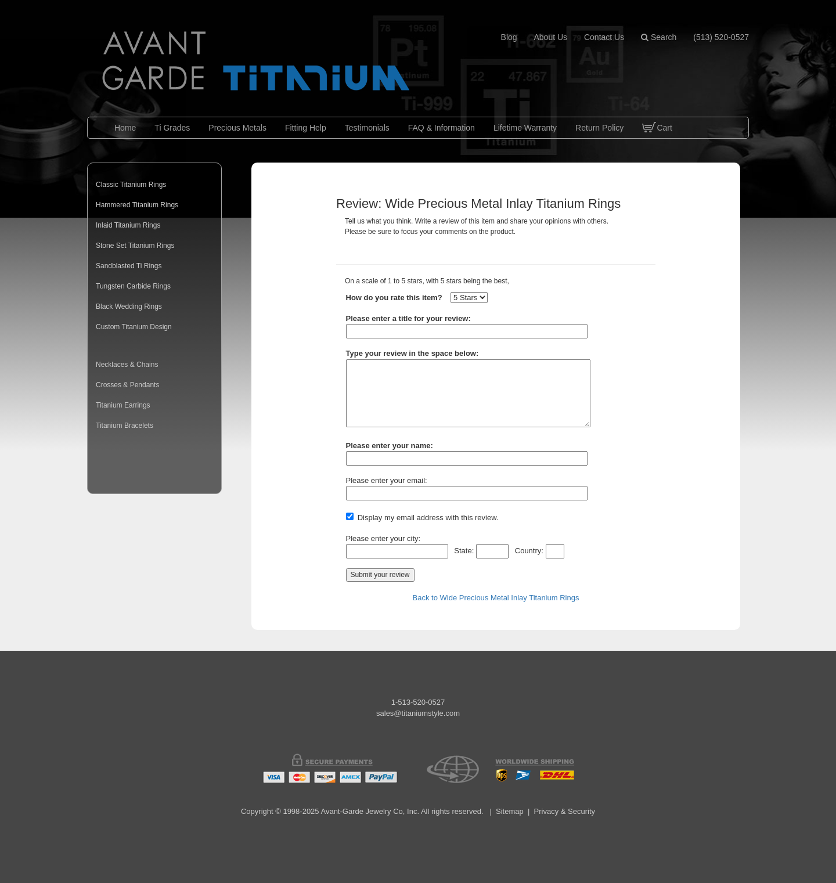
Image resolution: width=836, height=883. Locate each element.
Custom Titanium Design (134, 327)
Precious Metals (237, 127)
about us (550, 37)
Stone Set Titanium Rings (135, 246)
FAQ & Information (441, 127)
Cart (657, 136)
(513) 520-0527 (721, 37)
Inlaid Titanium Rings (128, 225)
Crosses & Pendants (127, 385)
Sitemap (510, 811)
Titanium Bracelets (124, 425)
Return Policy (599, 127)
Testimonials (367, 127)
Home (125, 127)
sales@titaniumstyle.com (418, 713)
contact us (604, 37)
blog (509, 37)
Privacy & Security (564, 811)
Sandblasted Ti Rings (128, 266)
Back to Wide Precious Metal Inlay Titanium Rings (496, 597)
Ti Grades (172, 127)
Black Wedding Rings (129, 306)
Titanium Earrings (123, 405)
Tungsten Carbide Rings (133, 286)
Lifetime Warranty (525, 127)
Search (658, 37)
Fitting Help (305, 127)
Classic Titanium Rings (131, 185)
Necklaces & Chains (127, 365)
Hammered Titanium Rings (137, 205)
